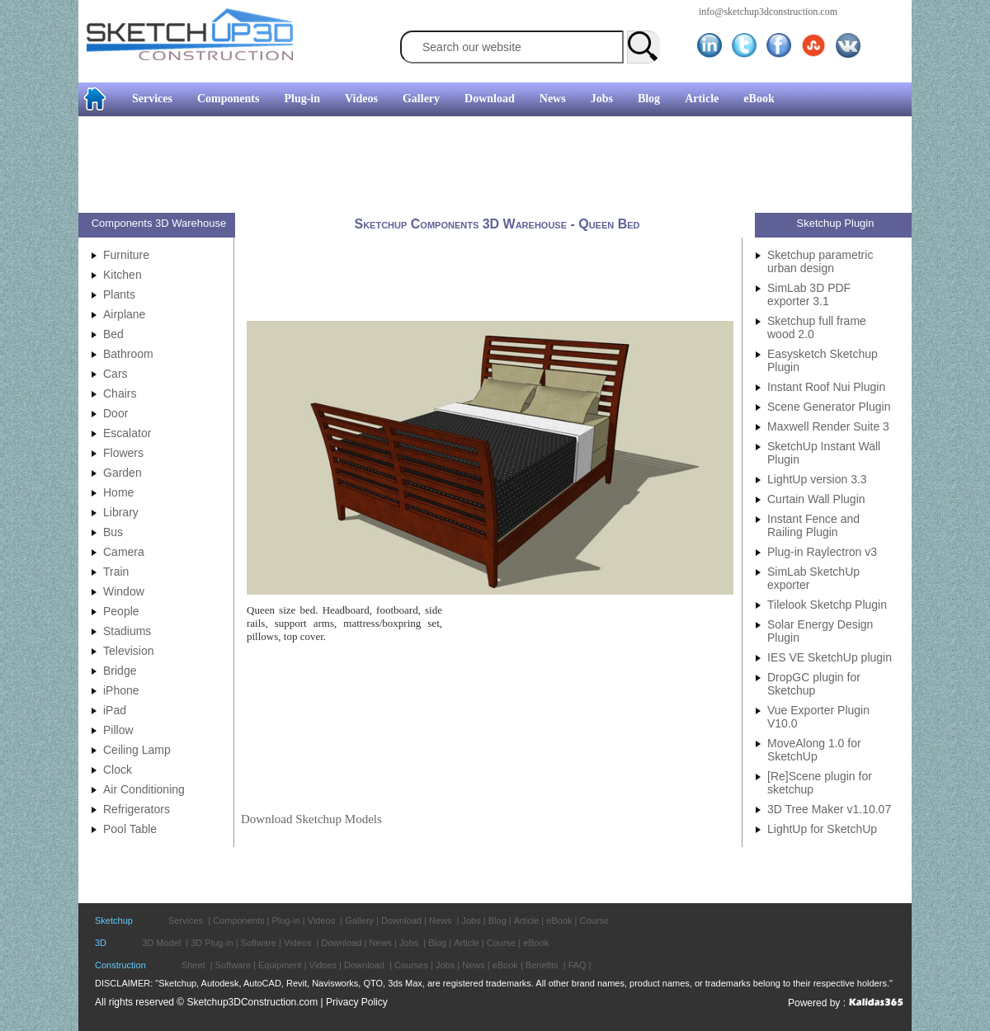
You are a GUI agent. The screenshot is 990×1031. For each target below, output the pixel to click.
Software (258, 943)
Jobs (602, 98)
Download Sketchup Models (311, 819)
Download (489, 98)
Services (152, 98)
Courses (411, 965)
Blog (649, 98)
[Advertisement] (488, 166)
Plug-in (302, 98)
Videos (361, 98)
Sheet (193, 965)
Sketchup (114, 920)
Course (593, 920)
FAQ (577, 965)
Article (702, 98)
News (553, 98)
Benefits (542, 965)
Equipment (280, 965)
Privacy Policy (357, 1002)
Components (228, 98)
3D (100, 943)
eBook (758, 98)
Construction (120, 965)
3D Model (161, 943)
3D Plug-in (212, 943)
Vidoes (323, 965)
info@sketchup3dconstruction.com (768, 11)
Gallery (421, 98)
